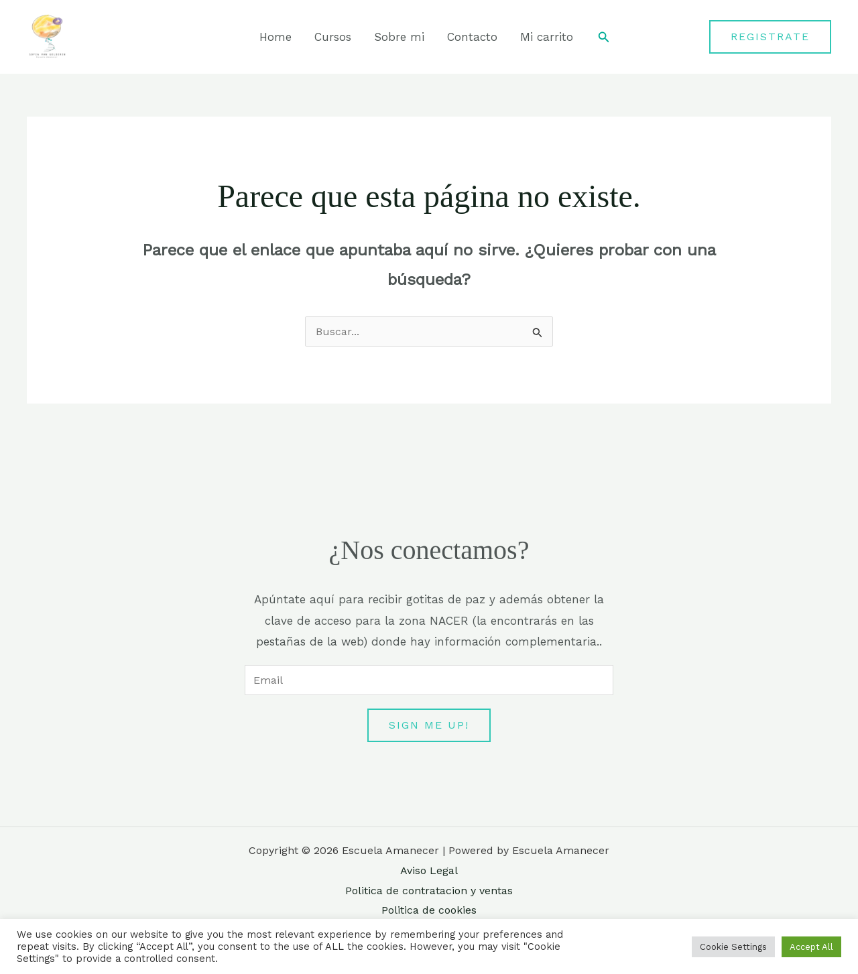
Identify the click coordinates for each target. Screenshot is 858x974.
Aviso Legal (429, 870)
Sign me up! (429, 725)
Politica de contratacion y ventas (429, 890)
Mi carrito (546, 37)
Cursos (332, 37)
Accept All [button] (811, 947)
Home (275, 37)
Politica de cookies (429, 910)
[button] (604, 37)
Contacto (472, 37)
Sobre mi (399, 37)
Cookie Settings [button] (733, 947)
